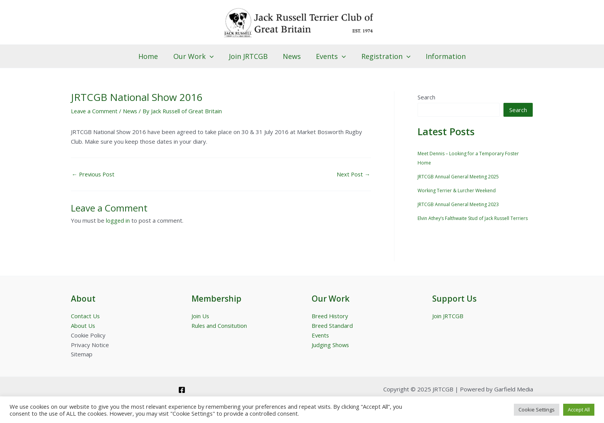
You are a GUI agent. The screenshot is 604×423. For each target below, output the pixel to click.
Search (426, 97)
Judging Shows (331, 345)
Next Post (353, 174)
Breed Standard (333, 325)
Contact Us (85, 316)
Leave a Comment (95, 111)
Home (152, 56)
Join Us (200, 316)
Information (442, 56)
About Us (83, 325)
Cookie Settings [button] (536, 409)
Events (330, 56)
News (292, 56)
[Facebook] (181, 389)
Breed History (331, 316)
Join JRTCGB (249, 56)
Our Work (196, 56)
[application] (212, 56)
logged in (118, 220)
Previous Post (94, 174)
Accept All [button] (579, 409)
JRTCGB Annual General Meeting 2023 (458, 205)
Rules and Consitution (219, 325)
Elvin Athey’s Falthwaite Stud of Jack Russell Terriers (473, 219)
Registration (383, 56)
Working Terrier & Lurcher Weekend (457, 191)
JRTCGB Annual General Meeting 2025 (458, 177)
